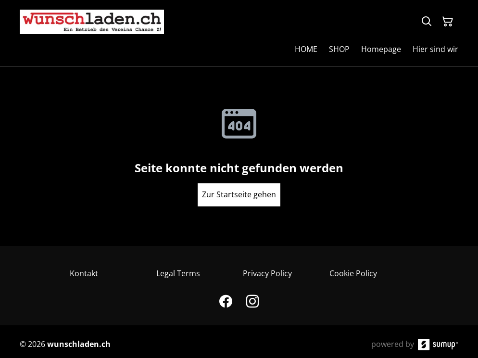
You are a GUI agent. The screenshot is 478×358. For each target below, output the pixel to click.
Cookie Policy (353, 273)
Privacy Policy (267, 273)
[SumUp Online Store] (438, 344)
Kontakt (84, 273)
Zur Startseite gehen (239, 194)
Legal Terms (178, 273)
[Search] (426, 21)
